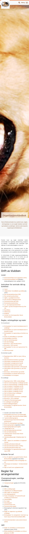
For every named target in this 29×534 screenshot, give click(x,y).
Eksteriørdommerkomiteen (11, 303)
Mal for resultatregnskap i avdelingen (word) (16, 385)
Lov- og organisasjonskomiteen (12, 305)
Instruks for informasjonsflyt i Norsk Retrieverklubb (13, 316)
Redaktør (6, 314)
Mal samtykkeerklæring (10, 432)
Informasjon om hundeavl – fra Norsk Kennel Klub (15, 465)
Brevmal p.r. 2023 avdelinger (11, 398)
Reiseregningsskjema (9, 425)
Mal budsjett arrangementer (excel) (13, 361)
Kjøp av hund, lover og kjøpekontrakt (13, 467)
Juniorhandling (8, 499)
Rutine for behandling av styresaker (13, 337)
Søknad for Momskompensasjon (12, 400)
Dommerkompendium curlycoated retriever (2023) (15, 521)
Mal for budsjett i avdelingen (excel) (13, 386)
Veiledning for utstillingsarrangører (13, 491)
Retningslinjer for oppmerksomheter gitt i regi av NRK (15, 450)
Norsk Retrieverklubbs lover (11, 279)
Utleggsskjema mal (9, 429)
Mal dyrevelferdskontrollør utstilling (13, 446)
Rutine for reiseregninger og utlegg (13, 423)
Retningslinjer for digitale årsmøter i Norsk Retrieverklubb (15, 406)
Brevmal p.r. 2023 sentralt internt (12, 344)
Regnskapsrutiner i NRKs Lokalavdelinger (14, 381)
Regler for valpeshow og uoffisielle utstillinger (13, 512)
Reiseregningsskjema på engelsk (12, 427)
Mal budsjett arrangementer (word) (13, 363)
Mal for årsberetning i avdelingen (12, 393)
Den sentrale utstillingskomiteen (12, 300)
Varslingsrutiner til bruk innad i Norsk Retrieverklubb (13, 434)
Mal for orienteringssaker (10, 340)
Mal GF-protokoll (8, 351)
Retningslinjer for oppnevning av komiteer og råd (16, 334)
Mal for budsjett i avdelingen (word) (13, 388)
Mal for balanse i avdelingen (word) (13, 392)
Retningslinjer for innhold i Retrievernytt (14, 374)
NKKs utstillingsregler (9, 489)
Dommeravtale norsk (9, 505)
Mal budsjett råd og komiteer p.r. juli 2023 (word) (15, 369)
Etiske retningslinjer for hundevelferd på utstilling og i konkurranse (14, 497)
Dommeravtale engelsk (10, 506)
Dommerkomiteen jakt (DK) (11, 301)
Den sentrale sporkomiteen (11, 296)
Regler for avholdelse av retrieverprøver (14, 528)
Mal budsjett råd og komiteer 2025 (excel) (15, 367)
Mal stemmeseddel (9, 395)
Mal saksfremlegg (9, 342)
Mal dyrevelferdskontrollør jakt (12, 444)
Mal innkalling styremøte (10, 338)
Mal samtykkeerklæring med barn (12, 430)
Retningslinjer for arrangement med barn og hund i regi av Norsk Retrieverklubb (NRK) (16, 516)
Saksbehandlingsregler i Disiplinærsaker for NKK (15, 438)
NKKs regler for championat (11, 493)
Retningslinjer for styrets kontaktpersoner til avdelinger (15, 327)
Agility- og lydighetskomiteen (12, 298)
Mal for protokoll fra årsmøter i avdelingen (15, 397)
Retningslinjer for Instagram (11, 375)
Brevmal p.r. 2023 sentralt (11, 345)
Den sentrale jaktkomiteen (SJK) (12, 294)
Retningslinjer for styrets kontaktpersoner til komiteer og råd (15, 330)
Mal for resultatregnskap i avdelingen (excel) (15, 383)
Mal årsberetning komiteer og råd (13, 365)
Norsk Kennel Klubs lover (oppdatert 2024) (15, 278)
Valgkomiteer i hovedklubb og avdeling (14, 291)
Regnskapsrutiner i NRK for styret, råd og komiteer (15, 357)
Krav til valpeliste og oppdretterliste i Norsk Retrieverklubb (15, 458)
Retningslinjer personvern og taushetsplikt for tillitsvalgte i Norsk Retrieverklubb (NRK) (15, 415)
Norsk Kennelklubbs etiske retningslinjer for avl (15, 461)
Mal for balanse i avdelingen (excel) (13, 390)
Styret (6, 289)
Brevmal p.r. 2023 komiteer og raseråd (14, 372)
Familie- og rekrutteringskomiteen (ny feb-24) (15, 307)
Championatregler (9, 483)
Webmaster (7, 312)
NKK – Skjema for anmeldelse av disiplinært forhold (15, 441)
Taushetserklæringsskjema (11, 418)
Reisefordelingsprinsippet (10, 404)
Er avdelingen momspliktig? (11, 402)
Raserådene (7, 310)
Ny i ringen (7, 501)
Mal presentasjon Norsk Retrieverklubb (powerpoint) (14, 421)
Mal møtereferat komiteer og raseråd (14, 360)
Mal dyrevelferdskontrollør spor (12, 448)
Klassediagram (8, 503)
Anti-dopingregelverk (9, 494)
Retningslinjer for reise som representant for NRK (15, 348)
